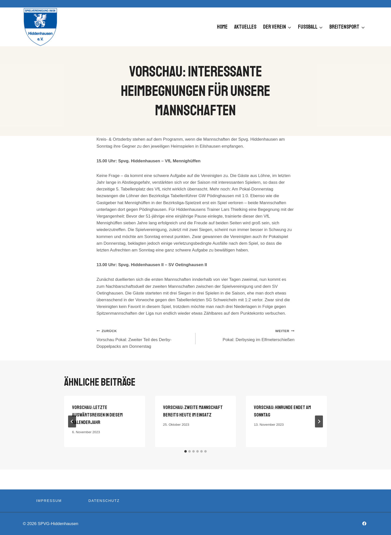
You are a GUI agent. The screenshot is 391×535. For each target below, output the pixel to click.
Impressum (49, 501)
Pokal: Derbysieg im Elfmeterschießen (247, 334)
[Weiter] (319, 421)
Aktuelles (245, 26)
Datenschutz (104, 501)
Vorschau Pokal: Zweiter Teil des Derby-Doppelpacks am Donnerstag (144, 338)
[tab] (185, 451)
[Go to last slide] (72, 421)
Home (222, 26)
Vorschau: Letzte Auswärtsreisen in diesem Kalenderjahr (97, 414)
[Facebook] (364, 524)
